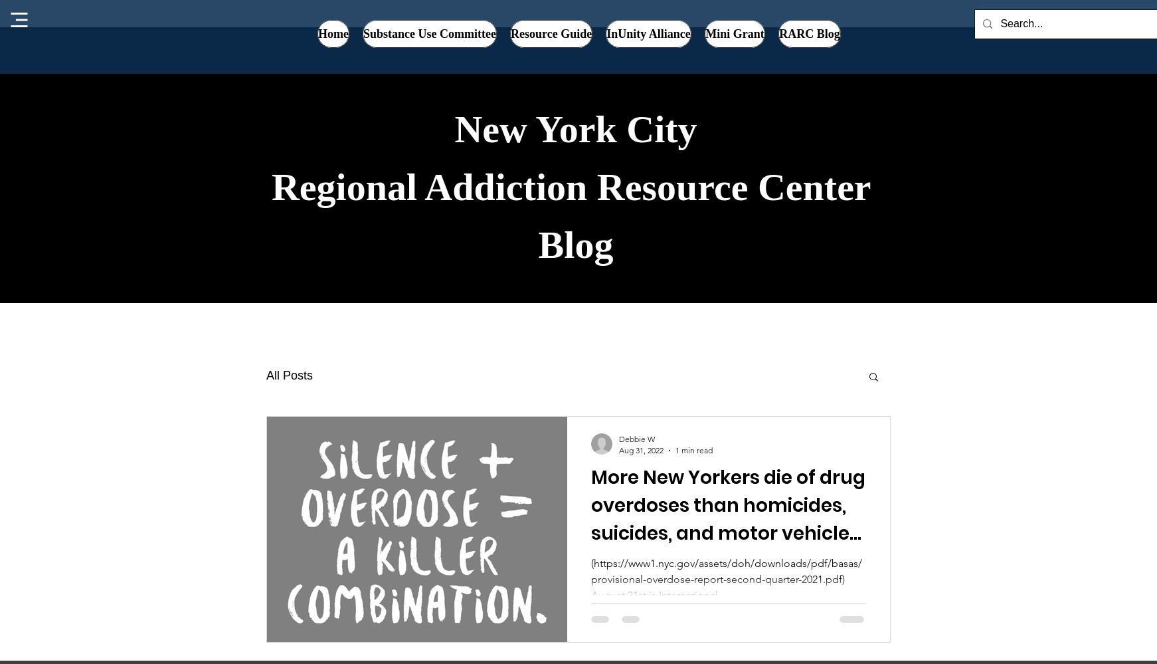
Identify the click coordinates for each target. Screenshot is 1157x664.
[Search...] (1074, 24)
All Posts (289, 375)
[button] (648, 34)
